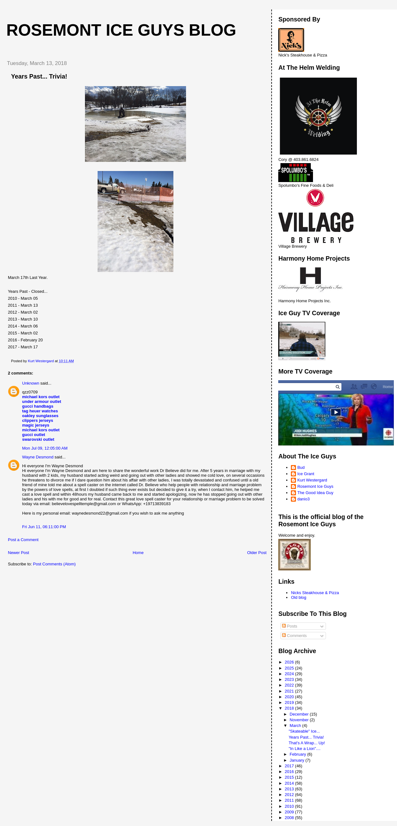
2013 (290, 789)
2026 (290, 662)
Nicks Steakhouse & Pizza (315, 592)
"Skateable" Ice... (304, 731)
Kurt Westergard (312, 480)
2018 (290, 708)
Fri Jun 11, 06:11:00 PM (44, 526)
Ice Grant (305, 473)
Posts (289, 626)
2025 (290, 668)
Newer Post (18, 552)
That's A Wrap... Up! (307, 742)
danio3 (303, 499)
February (298, 754)
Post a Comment (23, 539)
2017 (290, 766)
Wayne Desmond (37, 457)
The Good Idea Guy (315, 492)
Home (138, 552)
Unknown (30, 383)
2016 (290, 771)
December (300, 714)
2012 (290, 794)
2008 (290, 817)
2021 (290, 691)
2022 (290, 685)
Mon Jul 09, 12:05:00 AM (45, 448)
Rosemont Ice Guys (315, 486)
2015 (290, 777)
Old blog (298, 597)
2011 (290, 800)
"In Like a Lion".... (305, 748)
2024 (290, 673)
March (296, 725)
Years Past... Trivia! (306, 737)
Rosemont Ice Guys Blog (121, 30)
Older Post (256, 552)
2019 (290, 702)
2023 (290, 679)
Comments (294, 635)
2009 (290, 812)
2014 (290, 783)
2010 (290, 806)
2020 (290, 696)
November (300, 719)
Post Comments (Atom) (54, 564)
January (297, 760)
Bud (300, 467)
